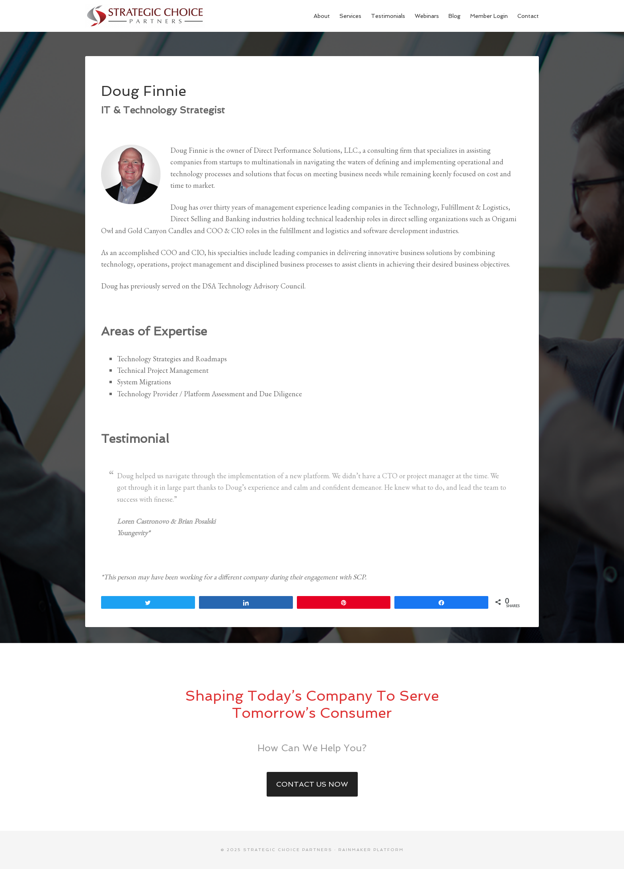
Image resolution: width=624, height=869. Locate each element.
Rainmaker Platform (371, 850)
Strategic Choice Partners (145, 16)
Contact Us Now (312, 784)
